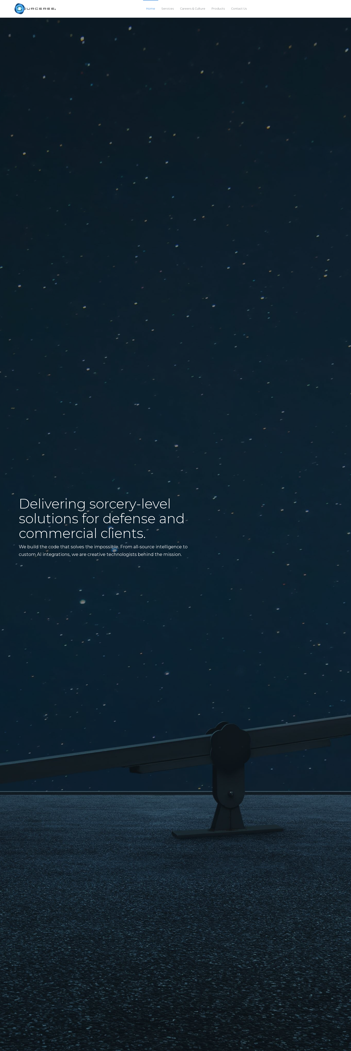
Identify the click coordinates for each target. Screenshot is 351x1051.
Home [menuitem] (150, 8)
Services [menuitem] (167, 8)
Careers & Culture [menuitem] (192, 8)
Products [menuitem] (218, 8)
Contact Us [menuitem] (239, 8)
